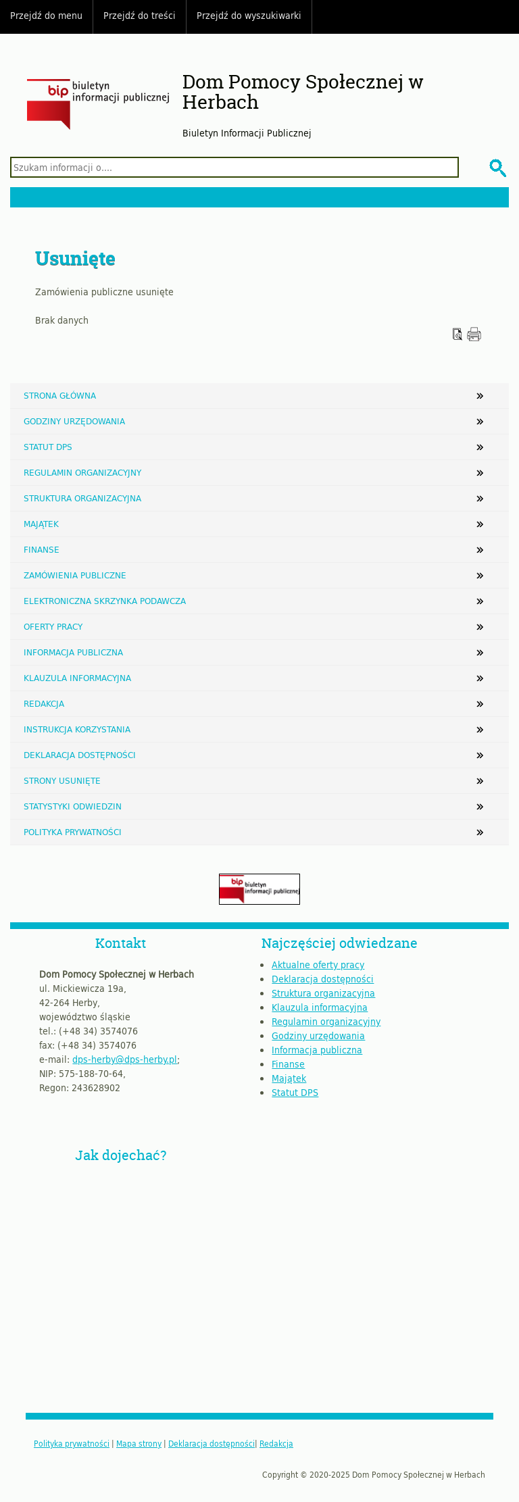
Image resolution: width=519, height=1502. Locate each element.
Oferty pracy (53, 626)
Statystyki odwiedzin (73, 806)
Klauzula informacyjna (77, 678)
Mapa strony (139, 1443)
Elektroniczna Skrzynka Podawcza (105, 601)
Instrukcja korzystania (77, 729)
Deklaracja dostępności (80, 755)
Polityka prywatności (73, 832)
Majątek (41, 524)
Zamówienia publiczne (75, 575)
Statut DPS (48, 447)
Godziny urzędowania (74, 421)
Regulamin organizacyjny (82, 472)
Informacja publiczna (73, 652)
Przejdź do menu (46, 15)
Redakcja (44, 703)
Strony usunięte (62, 780)
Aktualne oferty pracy (318, 964)
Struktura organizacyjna (82, 498)
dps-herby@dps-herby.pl (124, 1059)
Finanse (41, 549)
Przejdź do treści (139, 15)
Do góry (502, 17)
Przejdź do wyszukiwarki (249, 15)
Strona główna (60, 395)
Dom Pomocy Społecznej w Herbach (303, 92)
